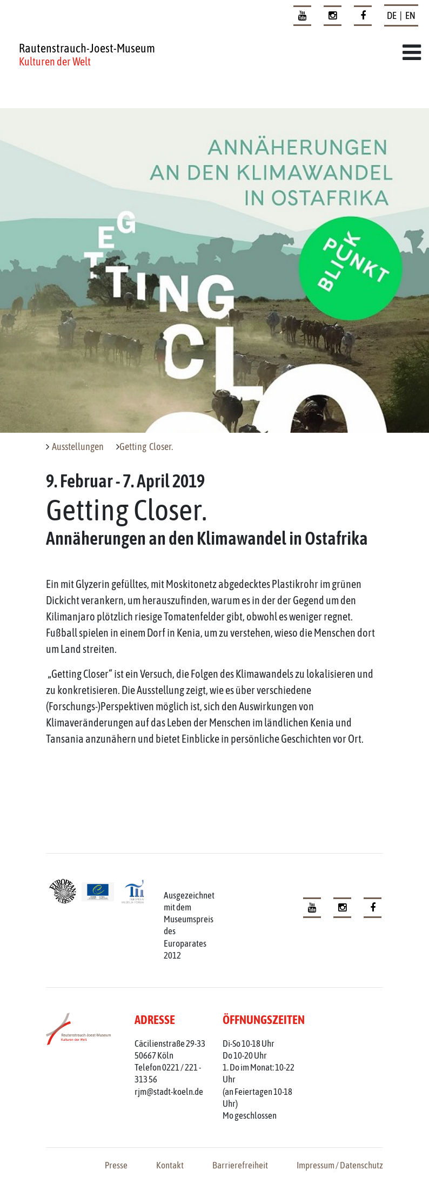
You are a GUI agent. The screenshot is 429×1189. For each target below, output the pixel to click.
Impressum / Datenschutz (340, 1165)
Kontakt (170, 1165)
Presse (116, 1165)
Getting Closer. (146, 447)
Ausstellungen (78, 447)
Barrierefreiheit (240, 1165)
